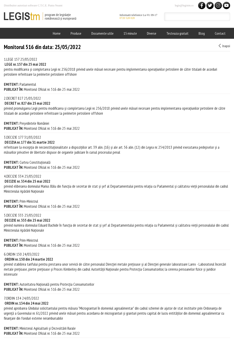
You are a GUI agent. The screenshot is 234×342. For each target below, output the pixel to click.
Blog (202, 33)
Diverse (151, 33)
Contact (220, 33)
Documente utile (102, 33)
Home (57, 33)
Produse (76, 33)
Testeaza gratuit (177, 33)
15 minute (130, 33)
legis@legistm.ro (184, 5)
